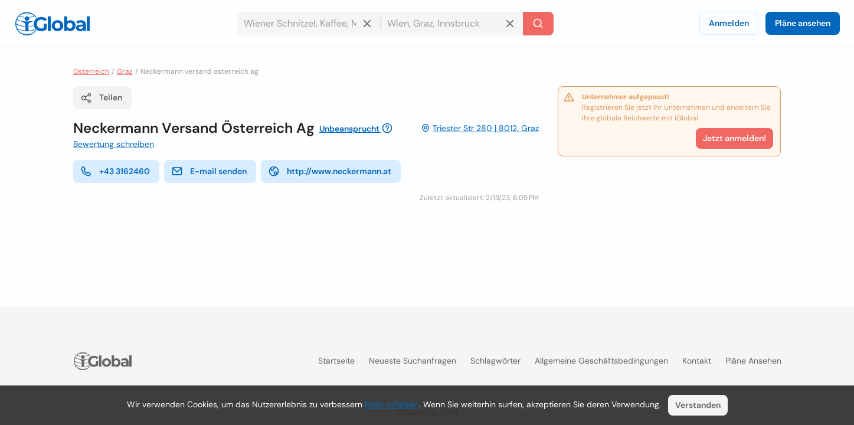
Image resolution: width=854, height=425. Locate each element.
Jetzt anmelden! (734, 138)
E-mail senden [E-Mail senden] (209, 171)
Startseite (336, 360)
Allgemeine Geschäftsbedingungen (601, 360)
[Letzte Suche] (538, 23)
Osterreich (91, 71)
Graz (125, 71)
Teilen (101, 98)
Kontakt (696, 360)
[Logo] (52, 23)
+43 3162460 (115, 171)
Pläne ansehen (802, 23)
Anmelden (729, 23)
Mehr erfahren (392, 404)
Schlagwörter (495, 360)
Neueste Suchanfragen (412, 360)
